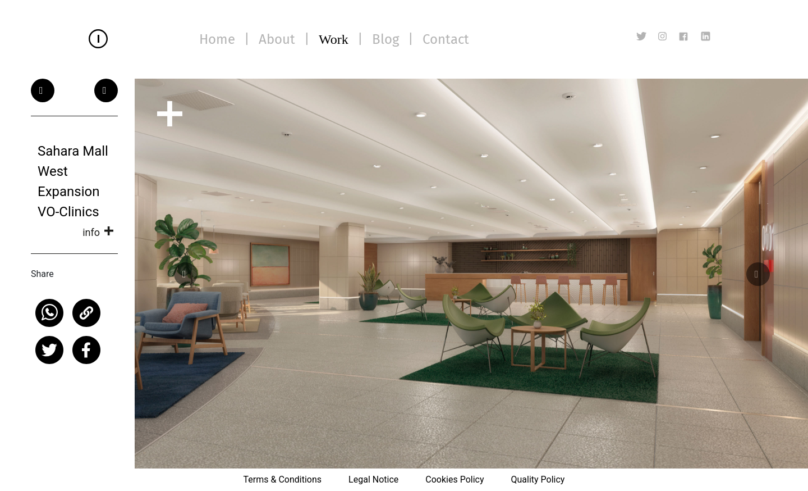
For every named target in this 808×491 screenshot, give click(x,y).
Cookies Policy (454, 479)
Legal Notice (373, 479)
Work (333, 39)
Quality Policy (537, 479)
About (277, 39)
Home (217, 39)
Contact (446, 39)
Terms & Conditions (283, 479)
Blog (385, 39)
